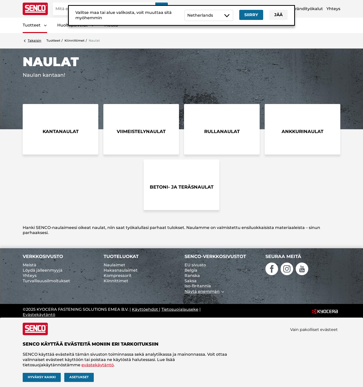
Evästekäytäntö (39, 314)
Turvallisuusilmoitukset (46, 280)
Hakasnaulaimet (121, 270)
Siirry (251, 14)
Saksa (191, 280)
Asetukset (79, 377)
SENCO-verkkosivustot (215, 256)
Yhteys (333, 8)
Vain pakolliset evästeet (314, 329)
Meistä (29, 265)
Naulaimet (114, 265)
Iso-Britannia (198, 285)
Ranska (192, 275)
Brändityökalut (307, 8)
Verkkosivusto (43, 256)
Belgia (191, 270)
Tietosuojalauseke (179, 309)
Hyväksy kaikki (42, 377)
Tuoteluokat (121, 256)
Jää (278, 14)
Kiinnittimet (74, 40)
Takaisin (34, 40)
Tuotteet (32, 25)
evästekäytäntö (97, 365)
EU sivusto (195, 265)
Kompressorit (118, 275)
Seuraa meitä (283, 256)
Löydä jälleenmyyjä (43, 270)
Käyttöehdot (145, 309)
